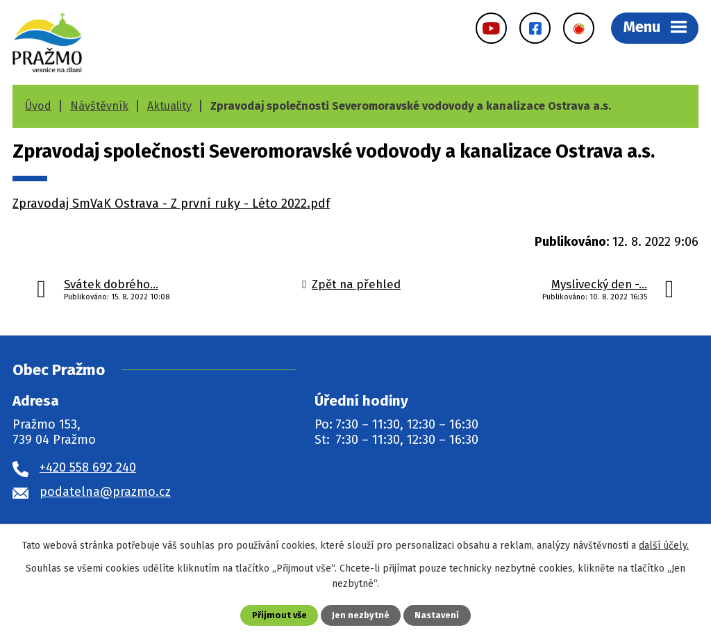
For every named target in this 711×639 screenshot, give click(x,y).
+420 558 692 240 (88, 467)
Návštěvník (99, 106)
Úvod (38, 106)
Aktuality (169, 106)
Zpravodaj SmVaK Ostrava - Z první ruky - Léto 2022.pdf (171, 203)
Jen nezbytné (361, 615)
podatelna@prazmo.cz (105, 491)
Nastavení (437, 615)
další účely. (664, 545)
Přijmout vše (279, 615)
